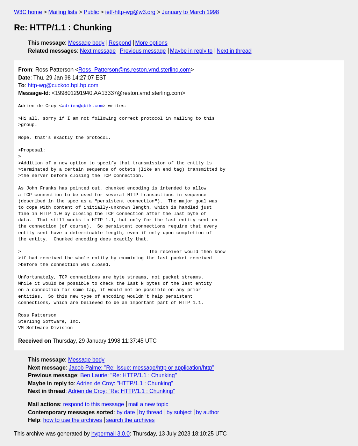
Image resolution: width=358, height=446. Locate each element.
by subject (179, 412)
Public (91, 12)
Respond (120, 43)
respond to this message (93, 404)
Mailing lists (62, 12)
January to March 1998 (190, 12)
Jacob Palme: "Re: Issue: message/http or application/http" (141, 368)
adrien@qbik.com (82, 106)
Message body (86, 43)
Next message (98, 51)
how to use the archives (72, 420)
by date (125, 412)
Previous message (143, 51)
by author (207, 412)
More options (151, 43)
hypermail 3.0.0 (110, 434)
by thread (151, 412)
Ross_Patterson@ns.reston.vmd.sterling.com (134, 70)
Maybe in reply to (191, 51)
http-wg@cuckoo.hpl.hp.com (63, 85)
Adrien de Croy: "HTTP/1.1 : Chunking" (125, 383)
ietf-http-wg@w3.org (130, 12)
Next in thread (234, 51)
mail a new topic (148, 404)
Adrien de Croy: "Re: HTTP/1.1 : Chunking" (121, 391)
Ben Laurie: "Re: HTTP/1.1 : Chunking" (128, 375)
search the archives (130, 420)
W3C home (28, 12)
